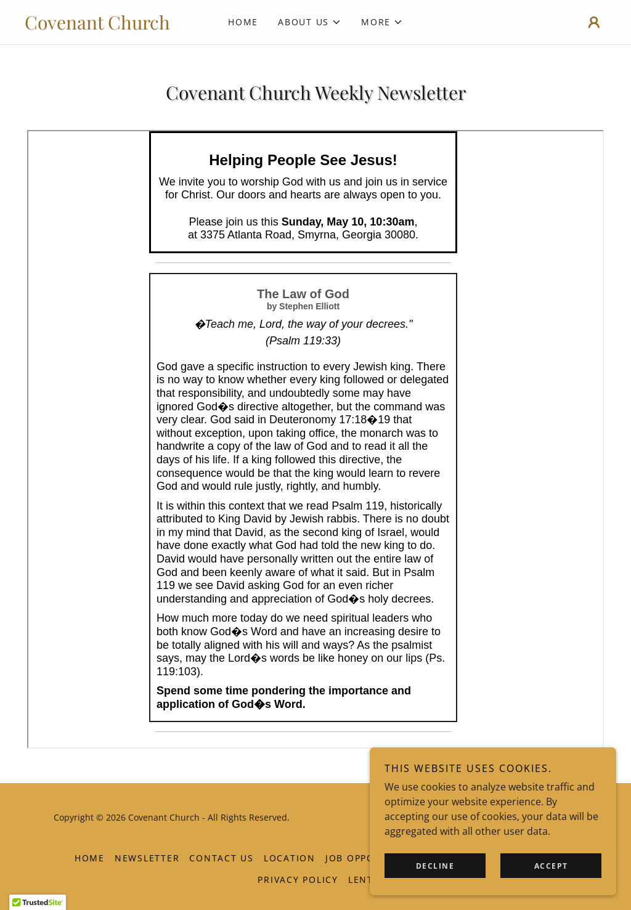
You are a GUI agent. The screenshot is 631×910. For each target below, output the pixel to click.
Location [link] (290, 858)
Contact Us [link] (221, 858)
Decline (435, 866)
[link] (97, 26)
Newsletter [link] (147, 858)
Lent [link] (360, 879)
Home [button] (90, 858)
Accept (551, 866)
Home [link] (243, 22)
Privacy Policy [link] (298, 879)
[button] (309, 22)
